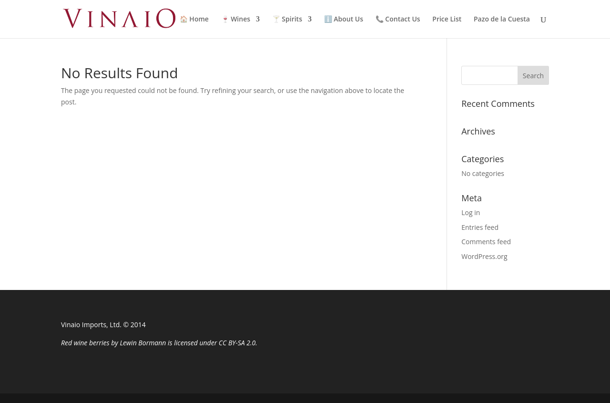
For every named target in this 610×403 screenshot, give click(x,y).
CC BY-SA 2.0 (237, 342)
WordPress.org (484, 256)
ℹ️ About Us (343, 19)
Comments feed (486, 241)
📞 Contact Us (398, 19)
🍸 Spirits (287, 19)
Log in (470, 212)
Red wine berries (85, 342)
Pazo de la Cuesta (502, 19)
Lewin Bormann (143, 342)
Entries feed (479, 227)
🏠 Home (194, 19)
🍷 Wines (236, 19)
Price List (446, 19)
